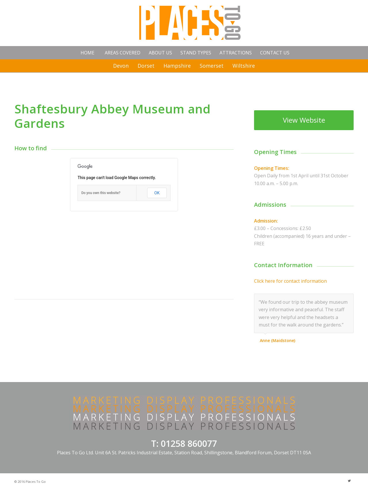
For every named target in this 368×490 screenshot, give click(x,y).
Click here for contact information (290, 281)
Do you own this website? (101, 193)
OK (156, 193)
